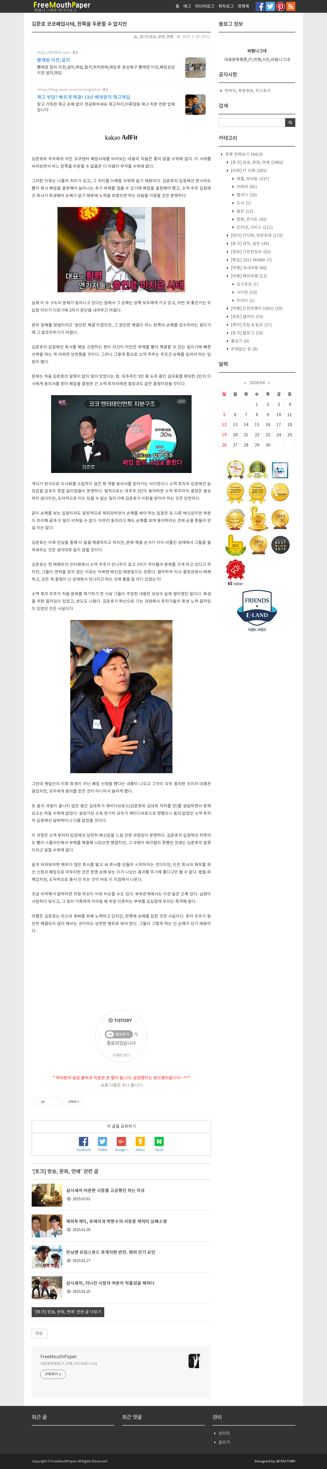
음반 (244, 211)
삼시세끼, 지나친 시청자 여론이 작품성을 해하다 (110, 1283)
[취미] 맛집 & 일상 (251, 325)
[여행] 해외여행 (248, 276)
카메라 (246, 187)
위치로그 (226, 6)
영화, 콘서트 (251, 219)
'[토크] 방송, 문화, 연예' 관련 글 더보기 (67, 1312)
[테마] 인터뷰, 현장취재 (256, 235)
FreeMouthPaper (58, 1356)
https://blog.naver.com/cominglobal (68, 90)
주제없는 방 (244, 349)
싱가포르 (247, 284)
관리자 (224, 1433)
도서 (243, 203)
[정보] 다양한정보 (250, 252)
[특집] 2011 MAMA (251, 260)
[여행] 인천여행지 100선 (256, 308)
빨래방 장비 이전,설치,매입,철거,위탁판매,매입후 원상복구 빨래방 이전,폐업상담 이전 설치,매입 (106, 70)
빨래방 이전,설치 (53, 60)
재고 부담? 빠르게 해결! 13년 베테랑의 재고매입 (83, 97)
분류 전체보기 (243, 154)
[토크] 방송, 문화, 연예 (156, 37)
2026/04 (257, 383)
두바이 (245, 300)
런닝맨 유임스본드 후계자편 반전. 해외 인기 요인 (110, 1252)
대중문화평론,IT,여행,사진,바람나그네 (68, 1364)
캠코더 (246, 195)
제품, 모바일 (252, 179)
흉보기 (239, 341)
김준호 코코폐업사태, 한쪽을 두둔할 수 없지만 (79, 24)
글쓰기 (224, 1442)
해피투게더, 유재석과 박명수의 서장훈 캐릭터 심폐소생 (116, 1221)
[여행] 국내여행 (248, 268)
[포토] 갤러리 (246, 316)
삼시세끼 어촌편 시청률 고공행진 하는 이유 (105, 1190)
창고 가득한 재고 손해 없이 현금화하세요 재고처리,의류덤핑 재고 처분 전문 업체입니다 (106, 107)
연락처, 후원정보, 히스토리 (248, 91)
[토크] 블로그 (246, 333)
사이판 (246, 292)
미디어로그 (204, 6)
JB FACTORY (285, 1461)
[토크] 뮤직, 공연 (249, 243)
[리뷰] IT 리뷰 (248, 170)
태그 (187, 6)
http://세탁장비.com (53, 53)
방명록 (243, 6)
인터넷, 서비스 (254, 227)
